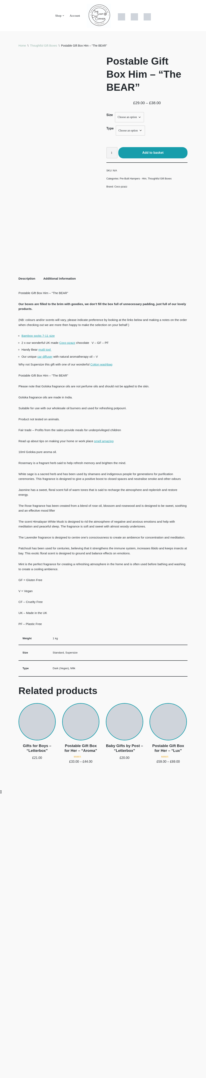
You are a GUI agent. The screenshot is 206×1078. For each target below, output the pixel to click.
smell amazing (108, 700)
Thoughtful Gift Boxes (43, 45)
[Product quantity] (112, 154)
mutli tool (46, 604)
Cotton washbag (106, 620)
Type (110, 129)
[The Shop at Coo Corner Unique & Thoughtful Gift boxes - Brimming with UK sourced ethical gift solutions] (99, 16)
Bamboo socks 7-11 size (39, 589)
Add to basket (153, 154)
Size (109, 116)
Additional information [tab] (61, 528)
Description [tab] (27, 528)
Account (75, 15)
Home (22, 45)
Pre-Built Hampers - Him (135, 181)
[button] (63, 15)
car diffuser (46, 611)
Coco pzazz (122, 189)
